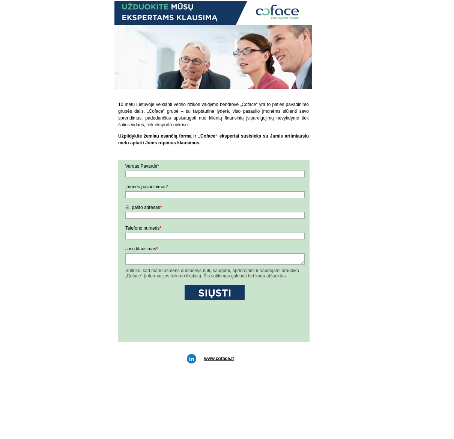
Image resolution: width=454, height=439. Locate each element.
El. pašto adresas (143, 207)
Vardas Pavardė (142, 166)
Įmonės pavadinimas (146, 186)
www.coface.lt (219, 358)
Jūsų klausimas (141, 248)
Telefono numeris (143, 228)
